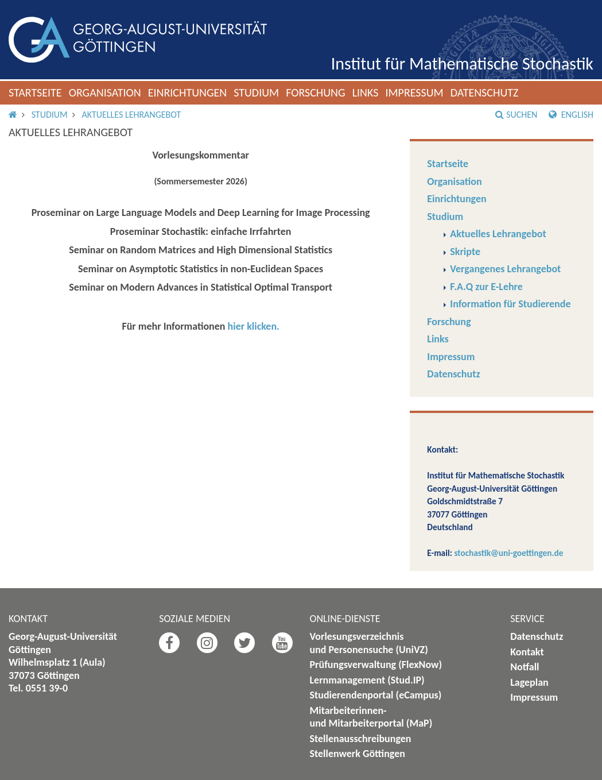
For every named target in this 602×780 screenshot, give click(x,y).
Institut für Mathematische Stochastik (462, 63)
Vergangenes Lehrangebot (505, 268)
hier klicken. (253, 326)
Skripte (465, 251)
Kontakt (526, 652)
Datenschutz (484, 92)
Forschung (315, 92)
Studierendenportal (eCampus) (376, 695)
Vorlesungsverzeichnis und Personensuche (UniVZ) (369, 643)
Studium (256, 92)
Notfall (524, 667)
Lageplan (529, 682)
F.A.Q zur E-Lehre (486, 286)
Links (365, 92)
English (571, 114)
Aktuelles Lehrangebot (131, 114)
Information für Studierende (510, 304)
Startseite (35, 92)
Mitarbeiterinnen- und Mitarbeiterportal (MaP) (371, 717)
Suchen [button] (516, 114)
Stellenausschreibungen (360, 738)
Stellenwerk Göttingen (357, 753)
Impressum (414, 92)
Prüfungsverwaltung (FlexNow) (376, 664)
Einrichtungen (187, 92)
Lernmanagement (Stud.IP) (367, 680)
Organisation (105, 92)
